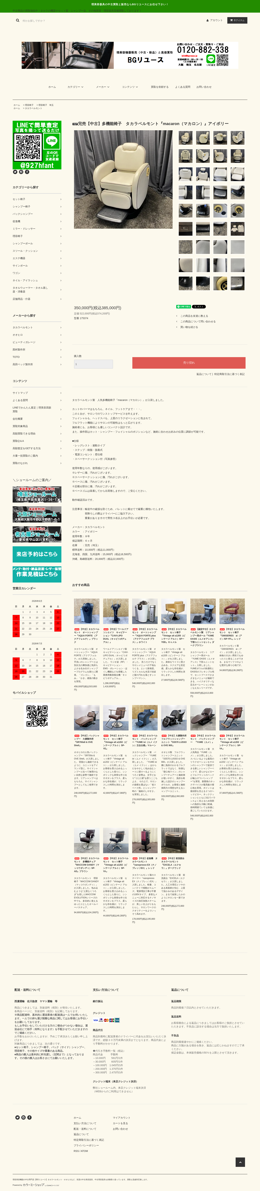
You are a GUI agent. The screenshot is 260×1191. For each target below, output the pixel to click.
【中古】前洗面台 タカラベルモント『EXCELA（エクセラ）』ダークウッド (174, 863)
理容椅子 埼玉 (46, 105)
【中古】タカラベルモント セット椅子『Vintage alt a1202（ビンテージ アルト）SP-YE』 (115, 742)
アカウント (216, 20)
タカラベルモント (33, 108)
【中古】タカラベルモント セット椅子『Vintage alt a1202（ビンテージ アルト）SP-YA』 (232, 742)
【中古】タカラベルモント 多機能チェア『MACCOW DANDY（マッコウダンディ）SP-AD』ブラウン (86, 865)
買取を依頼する (160, 86)
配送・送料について (85, 1128)
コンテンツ (130, 86)
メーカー (103, 86)
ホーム (52, 86)
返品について (204, 374)
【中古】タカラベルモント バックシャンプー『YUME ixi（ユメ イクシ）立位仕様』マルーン (144, 740)
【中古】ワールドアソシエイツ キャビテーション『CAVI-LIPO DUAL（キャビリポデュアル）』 (115, 635)
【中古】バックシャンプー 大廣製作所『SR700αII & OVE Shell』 (86, 740)
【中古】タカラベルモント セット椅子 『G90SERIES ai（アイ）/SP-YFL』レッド (232, 634)
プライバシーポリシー (86, 1145)
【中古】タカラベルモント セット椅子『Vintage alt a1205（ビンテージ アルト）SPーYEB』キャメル (174, 635)
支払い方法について (85, 1123)
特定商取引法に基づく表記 (229, 374)
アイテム (236, 20)
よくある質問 (182, 86)
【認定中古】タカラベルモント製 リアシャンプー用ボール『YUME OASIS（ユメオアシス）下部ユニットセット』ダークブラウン (203, 637)
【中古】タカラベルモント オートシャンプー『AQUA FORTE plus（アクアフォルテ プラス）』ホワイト (144, 635)
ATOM (84, 1151)
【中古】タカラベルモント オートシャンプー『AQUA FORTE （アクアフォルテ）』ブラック (86, 635)
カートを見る (120, 1123)
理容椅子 (29, 105)
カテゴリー (76, 86)
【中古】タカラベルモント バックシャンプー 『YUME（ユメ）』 (203, 738)
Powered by (36, 1185)
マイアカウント (122, 1117)
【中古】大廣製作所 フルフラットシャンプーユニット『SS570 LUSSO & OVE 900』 (174, 740)
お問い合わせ (204, 86)
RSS (76, 1151)
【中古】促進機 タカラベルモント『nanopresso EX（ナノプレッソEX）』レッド (144, 863)
